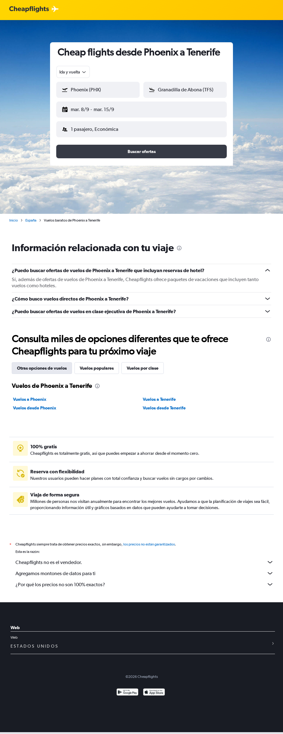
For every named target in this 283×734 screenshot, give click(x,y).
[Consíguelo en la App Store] (154, 688)
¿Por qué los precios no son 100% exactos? (144, 579)
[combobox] (73, 72)
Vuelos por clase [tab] (142, 363)
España (30, 215)
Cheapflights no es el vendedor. (144, 557)
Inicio (13, 215)
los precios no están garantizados (149, 539)
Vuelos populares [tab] (97, 363)
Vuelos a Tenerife (159, 394)
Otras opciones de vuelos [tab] (42, 363)
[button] (95, 108)
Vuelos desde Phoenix (34, 402)
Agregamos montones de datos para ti (144, 568)
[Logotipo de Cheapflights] (29, 9)
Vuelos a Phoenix (29, 394)
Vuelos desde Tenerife (164, 402)
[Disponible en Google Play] (127, 688)
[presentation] (179, 243)
